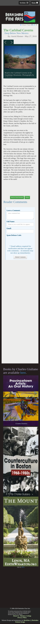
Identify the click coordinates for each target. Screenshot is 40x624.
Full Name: (11, 221)
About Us (16, 616)
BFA (23, 567)
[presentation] (23, 240)
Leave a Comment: (13, 210)
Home (35, 3)
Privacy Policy (22, 617)
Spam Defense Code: (14, 235)
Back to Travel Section (17, 197)
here (23, 372)
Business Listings (25, 616)
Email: (9, 228)
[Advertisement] (20, 312)
